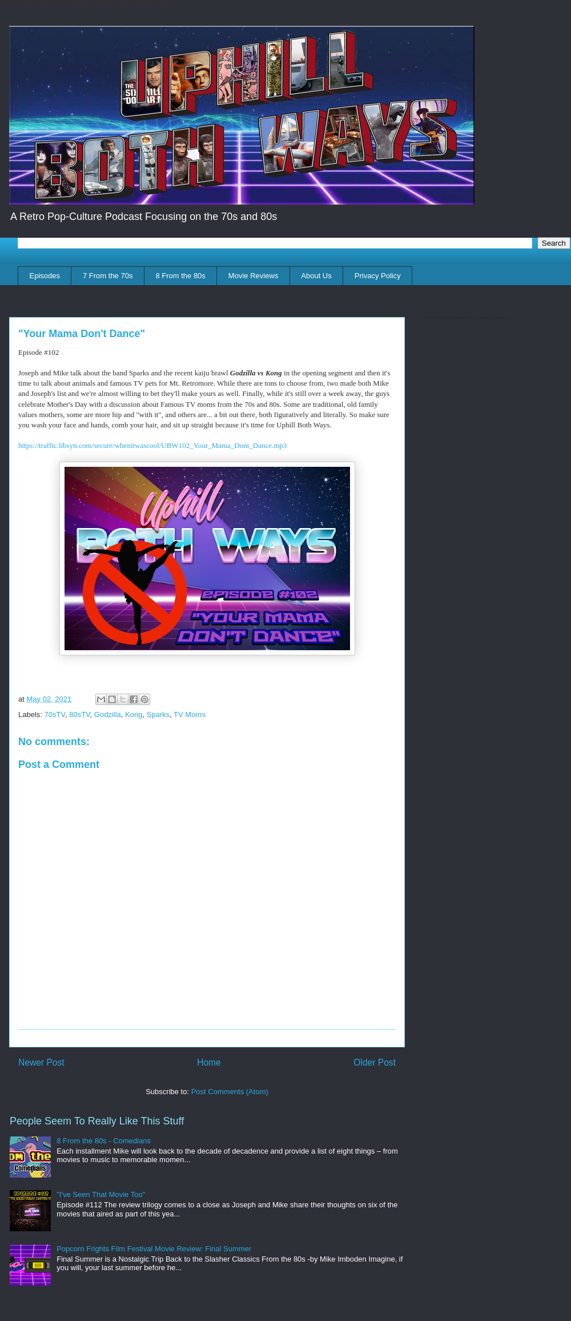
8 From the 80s (180, 275)
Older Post (374, 1062)
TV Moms (190, 714)
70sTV (55, 714)
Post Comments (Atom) (229, 1091)
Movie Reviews (253, 275)
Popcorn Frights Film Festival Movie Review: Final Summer (154, 1248)
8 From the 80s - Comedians (104, 1140)
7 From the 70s (107, 275)
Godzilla (107, 714)
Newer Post (41, 1062)
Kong (133, 714)
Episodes (45, 275)
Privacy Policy (378, 275)
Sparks (158, 714)
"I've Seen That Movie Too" (101, 1194)
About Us (316, 275)
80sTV (79, 714)
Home (209, 1062)
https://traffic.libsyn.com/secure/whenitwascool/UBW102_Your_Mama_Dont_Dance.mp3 (152, 445)
